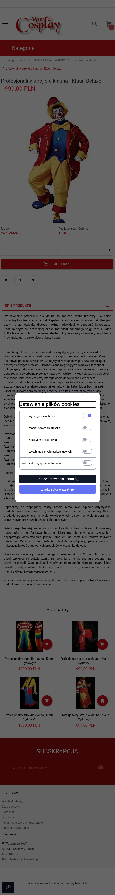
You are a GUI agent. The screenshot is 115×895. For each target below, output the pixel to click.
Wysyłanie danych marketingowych (50, 451)
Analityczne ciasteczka (43, 439)
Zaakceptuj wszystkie (57, 489)
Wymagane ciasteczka (43, 416)
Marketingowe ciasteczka (44, 427)
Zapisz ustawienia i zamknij (57, 479)
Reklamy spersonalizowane (45, 463)
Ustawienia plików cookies (49, 404)
